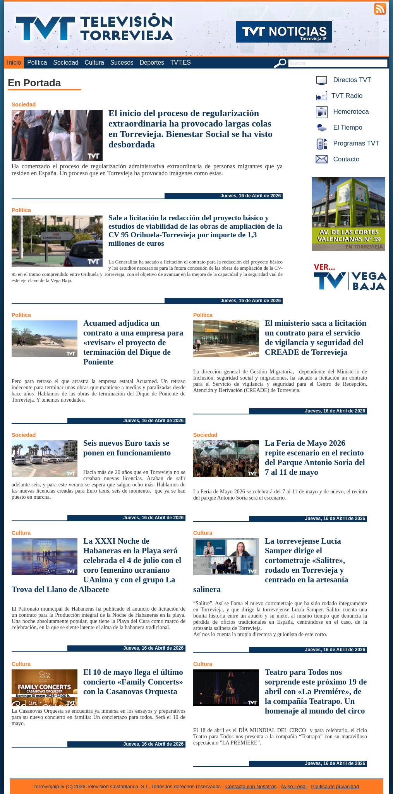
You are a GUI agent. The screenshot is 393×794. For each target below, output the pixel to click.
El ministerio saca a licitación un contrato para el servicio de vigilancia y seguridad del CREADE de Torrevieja (315, 337)
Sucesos (122, 62)
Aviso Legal (294, 786)
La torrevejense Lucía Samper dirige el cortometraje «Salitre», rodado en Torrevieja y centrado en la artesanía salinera (270, 565)
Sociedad (66, 62)
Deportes (152, 62)
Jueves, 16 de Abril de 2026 (251, 195)
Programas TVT (346, 143)
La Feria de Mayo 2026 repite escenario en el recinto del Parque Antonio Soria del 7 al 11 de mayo (315, 457)
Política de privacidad (335, 786)
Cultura (94, 62)
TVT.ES (180, 62)
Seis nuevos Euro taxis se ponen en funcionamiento (127, 447)
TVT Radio (337, 95)
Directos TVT (342, 80)
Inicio (14, 62)
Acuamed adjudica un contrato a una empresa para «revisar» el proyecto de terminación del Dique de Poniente (133, 342)
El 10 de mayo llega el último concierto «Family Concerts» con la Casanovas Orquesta (133, 681)
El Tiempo (337, 127)
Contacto (336, 159)
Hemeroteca (341, 111)
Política (37, 62)
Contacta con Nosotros (250, 786)
